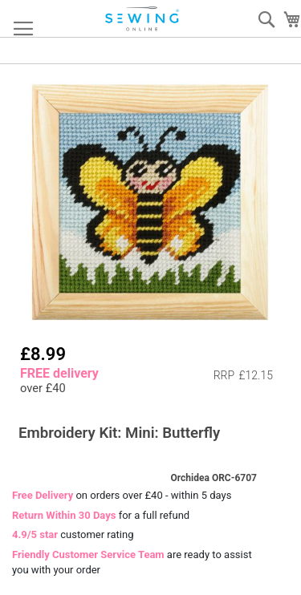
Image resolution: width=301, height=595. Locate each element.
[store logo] (143, 18)
